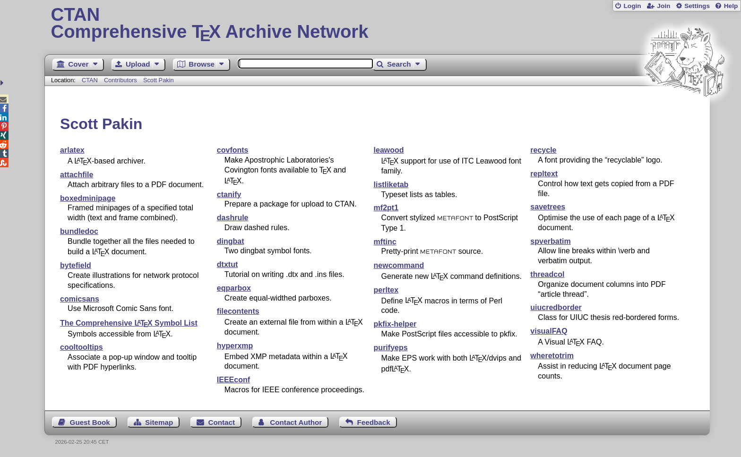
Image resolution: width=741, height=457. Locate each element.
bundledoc (79, 231)
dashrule (233, 218)
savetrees (547, 207)
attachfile (76, 175)
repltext (544, 174)
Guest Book (90, 422)
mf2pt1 (386, 208)
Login (632, 5)
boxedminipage (87, 198)
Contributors (120, 80)
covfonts (233, 150)
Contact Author (296, 422)
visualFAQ (548, 331)
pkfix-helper (395, 324)
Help (731, 5)
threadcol (547, 274)
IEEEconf (233, 380)
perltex (386, 290)
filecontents (238, 311)
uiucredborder (555, 307)
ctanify (229, 194)
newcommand (399, 265)
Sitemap (159, 422)
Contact (221, 422)
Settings (697, 5)
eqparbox (234, 288)
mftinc (385, 242)
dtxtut (227, 264)
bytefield (75, 265)
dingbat (230, 241)
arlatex (72, 150)
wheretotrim (552, 356)
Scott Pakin (158, 80)
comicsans (79, 299)
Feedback (373, 422)
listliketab (391, 185)
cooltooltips (81, 347)
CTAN (90, 80)
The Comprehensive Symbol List (129, 323)
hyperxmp (235, 346)
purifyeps (391, 348)
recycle (543, 150)
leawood (389, 150)
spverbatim (550, 241)
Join (663, 5)
